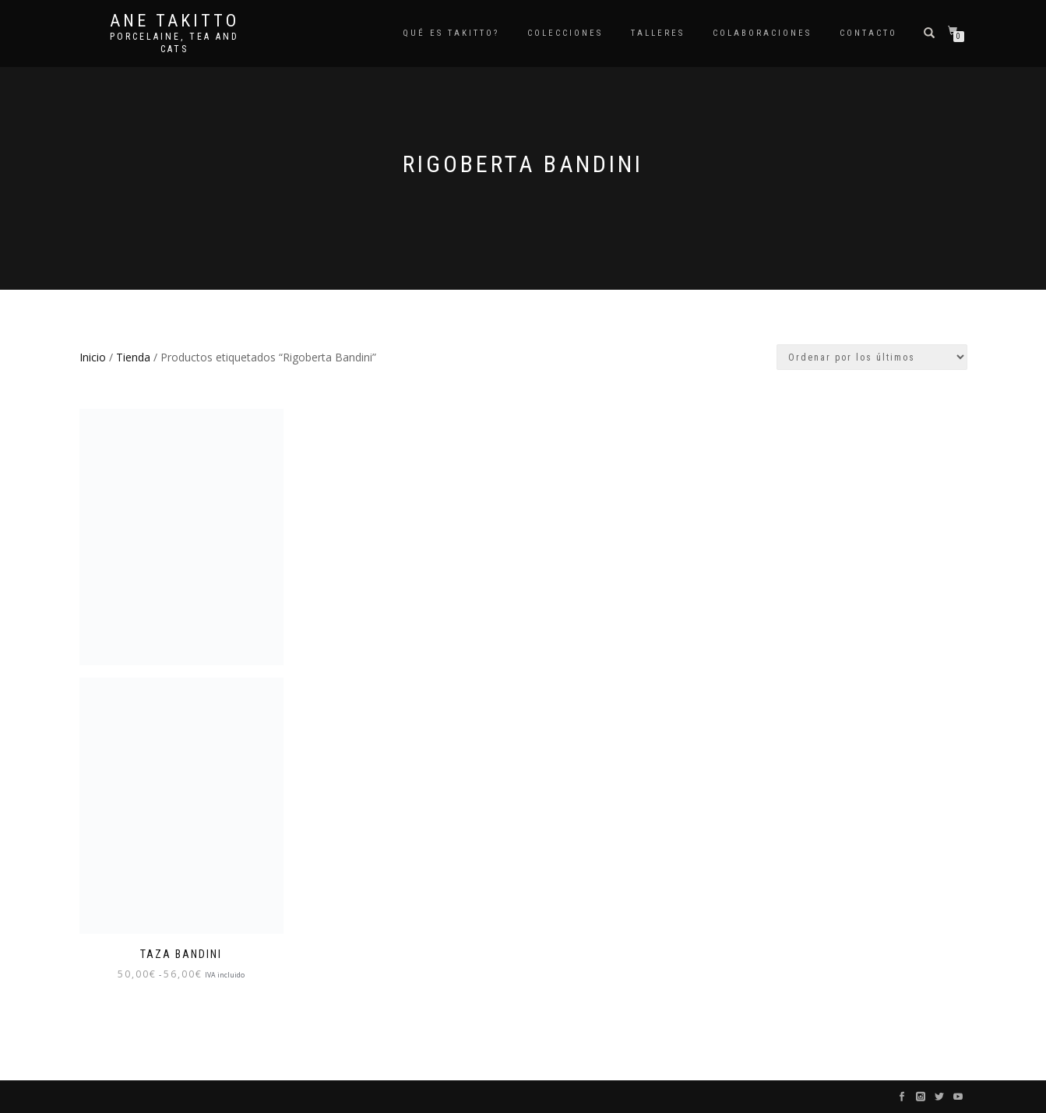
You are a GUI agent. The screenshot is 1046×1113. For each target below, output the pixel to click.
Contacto (868, 33)
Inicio (92, 357)
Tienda (133, 357)
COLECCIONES (565, 33)
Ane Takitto (174, 21)
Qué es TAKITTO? (451, 33)
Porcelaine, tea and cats (174, 43)
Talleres (658, 33)
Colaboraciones (762, 33)
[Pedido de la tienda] (872, 357)
